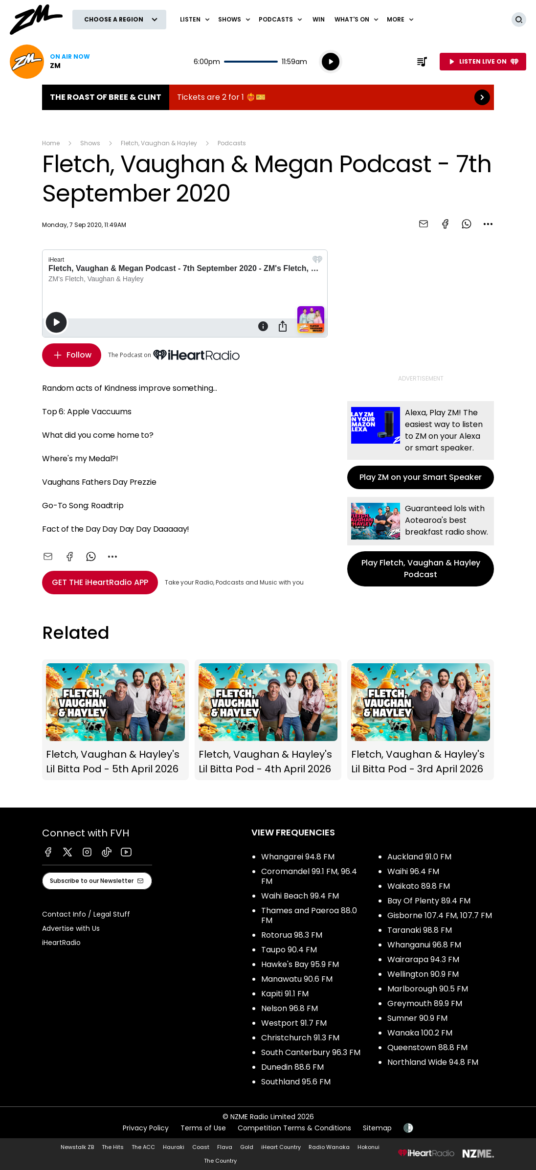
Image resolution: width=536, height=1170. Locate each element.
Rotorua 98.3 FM (291, 935)
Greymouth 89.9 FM (424, 1003)
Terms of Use (203, 1128)
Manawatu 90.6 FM (297, 979)
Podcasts (232, 143)
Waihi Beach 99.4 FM (300, 895)
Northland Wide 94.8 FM (432, 1062)
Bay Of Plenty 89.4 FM (428, 900)
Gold (246, 1147)
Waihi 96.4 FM (413, 871)
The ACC (143, 1147)
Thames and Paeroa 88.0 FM (309, 915)
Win (319, 19)
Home (51, 143)
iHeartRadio (61, 942)
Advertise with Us (71, 928)
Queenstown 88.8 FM (427, 1047)
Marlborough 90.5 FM (427, 988)
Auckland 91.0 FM (419, 856)
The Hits (113, 1147)
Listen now (50, 62)
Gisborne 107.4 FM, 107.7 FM (439, 915)
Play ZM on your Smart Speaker (420, 445)
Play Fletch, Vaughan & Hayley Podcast (420, 541)
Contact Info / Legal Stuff (86, 914)
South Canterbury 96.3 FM (310, 1052)
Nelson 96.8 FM (289, 1008)
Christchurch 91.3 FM (300, 1037)
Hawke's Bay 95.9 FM (300, 964)
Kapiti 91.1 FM (285, 993)
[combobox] (488, 224)
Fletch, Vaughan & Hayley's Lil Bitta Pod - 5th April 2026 (115, 720)
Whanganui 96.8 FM (424, 944)
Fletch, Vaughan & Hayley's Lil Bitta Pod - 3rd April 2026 (420, 720)
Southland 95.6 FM (296, 1081)
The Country (220, 1161)
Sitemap (377, 1128)
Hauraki (173, 1147)
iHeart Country (281, 1147)
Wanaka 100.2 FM (419, 1032)
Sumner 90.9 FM (417, 1018)
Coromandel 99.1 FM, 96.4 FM (309, 876)
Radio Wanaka (329, 1147)
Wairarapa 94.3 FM (423, 959)
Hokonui (368, 1147)
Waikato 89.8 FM (418, 886)
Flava (224, 1147)
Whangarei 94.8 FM (298, 856)
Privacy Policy (146, 1128)
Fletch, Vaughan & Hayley (159, 143)
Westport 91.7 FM (294, 1023)
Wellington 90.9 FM (423, 974)
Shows (90, 143)
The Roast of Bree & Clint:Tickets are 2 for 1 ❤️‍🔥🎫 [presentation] (268, 97)
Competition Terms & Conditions (294, 1128)
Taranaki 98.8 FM (419, 930)
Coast (200, 1147)
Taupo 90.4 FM (289, 949)
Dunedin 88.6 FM (292, 1067)
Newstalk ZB (77, 1147)
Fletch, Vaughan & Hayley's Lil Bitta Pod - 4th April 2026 (268, 720)
